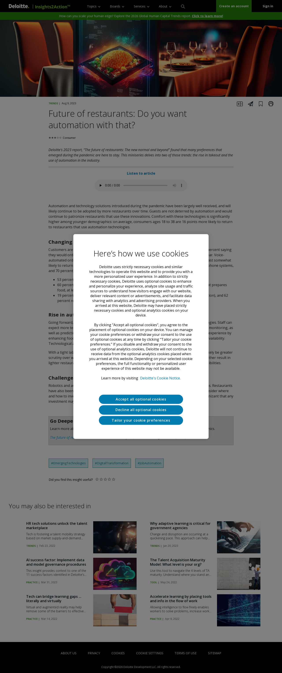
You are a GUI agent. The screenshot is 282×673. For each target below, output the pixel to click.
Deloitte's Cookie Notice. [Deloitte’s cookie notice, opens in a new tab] (160, 378)
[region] (141, 336)
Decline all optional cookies (141, 410)
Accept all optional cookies (141, 399)
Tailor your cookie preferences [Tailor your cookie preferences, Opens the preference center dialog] (141, 420)
